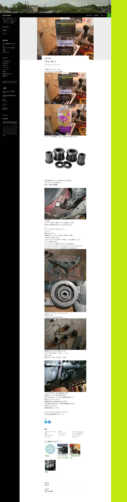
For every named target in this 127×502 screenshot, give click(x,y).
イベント (5, 67)
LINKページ (103, 15)
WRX (59, 431)
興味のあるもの (6, 73)
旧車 (4, 71)
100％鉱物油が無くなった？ (9, 43)
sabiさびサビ (6, 52)
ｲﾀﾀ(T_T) (65, 484)
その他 (4, 65)
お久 (4, 45)
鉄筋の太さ (5, 108)
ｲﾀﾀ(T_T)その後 (65, 490)
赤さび (4, 99)
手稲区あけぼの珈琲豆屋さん (9, 95)
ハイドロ (5, 104)
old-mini (5, 63)
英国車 (4, 76)
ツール (4, 69)
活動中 (4, 50)
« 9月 (4, 135)
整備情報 (96, 15)
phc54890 (58, 64)
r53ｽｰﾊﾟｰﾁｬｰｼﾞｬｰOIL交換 (9, 47)
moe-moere (7, 15)
